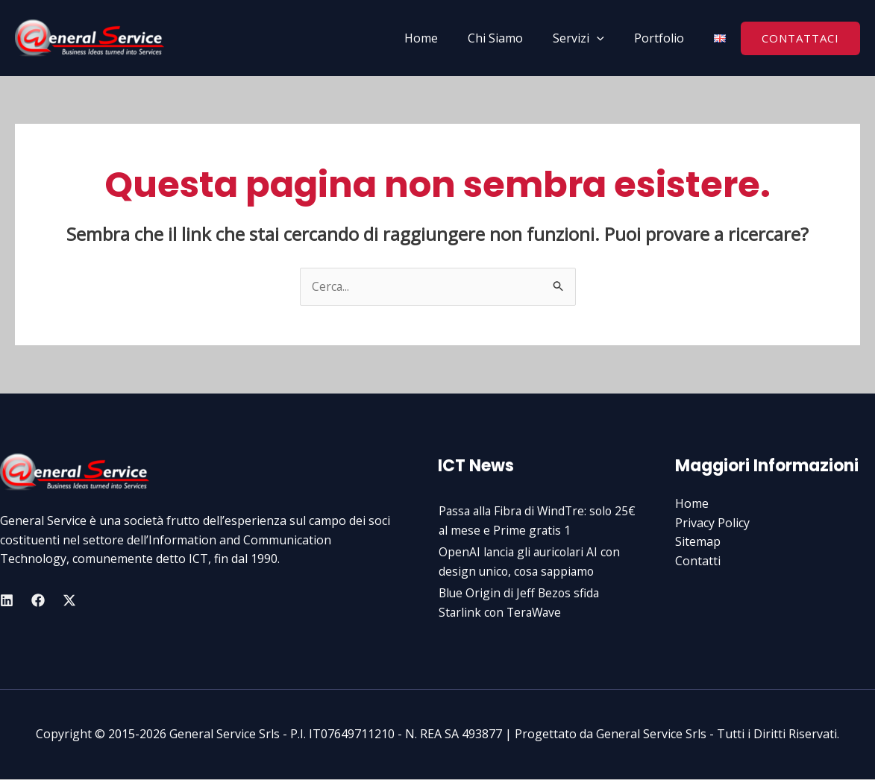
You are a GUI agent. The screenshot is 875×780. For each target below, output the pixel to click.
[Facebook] (38, 600)
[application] (605, 38)
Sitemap (698, 542)
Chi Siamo (510, 38)
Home (442, 38)
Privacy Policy (712, 523)
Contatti (698, 561)
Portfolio (662, 38)
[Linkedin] (6, 600)
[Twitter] (69, 600)
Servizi (587, 38)
